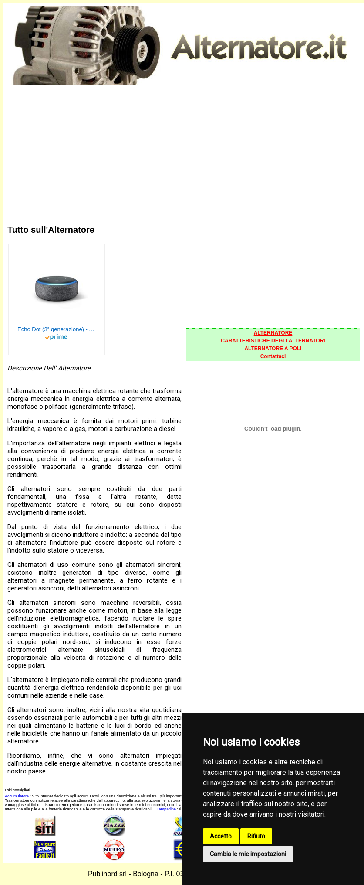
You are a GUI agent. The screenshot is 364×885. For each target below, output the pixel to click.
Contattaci (273, 356)
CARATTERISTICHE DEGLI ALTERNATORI (273, 341)
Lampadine (166, 809)
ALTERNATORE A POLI (272, 349)
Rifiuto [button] (256, 836)
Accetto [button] (221, 836)
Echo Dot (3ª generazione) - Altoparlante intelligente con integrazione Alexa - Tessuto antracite (56, 329)
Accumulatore (17, 796)
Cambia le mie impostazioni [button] (248, 854)
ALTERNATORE (273, 333)
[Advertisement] (183, 147)
